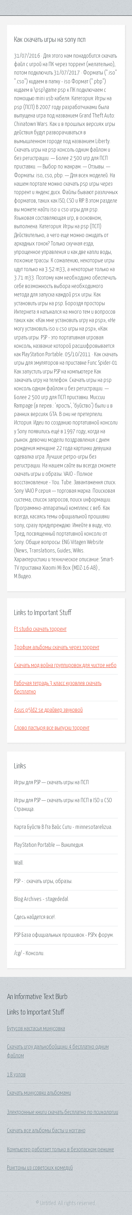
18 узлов (16, 1074)
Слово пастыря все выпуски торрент (51, 728)
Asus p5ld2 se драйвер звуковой (48, 710)
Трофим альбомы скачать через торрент (56, 647)
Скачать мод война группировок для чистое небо (65, 665)
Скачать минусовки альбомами (39, 1093)
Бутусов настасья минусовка (36, 1028)
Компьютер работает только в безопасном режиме (60, 1149)
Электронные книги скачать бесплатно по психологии (62, 1112)
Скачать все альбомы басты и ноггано (46, 1130)
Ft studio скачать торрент (40, 629)
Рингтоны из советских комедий (40, 1168)
